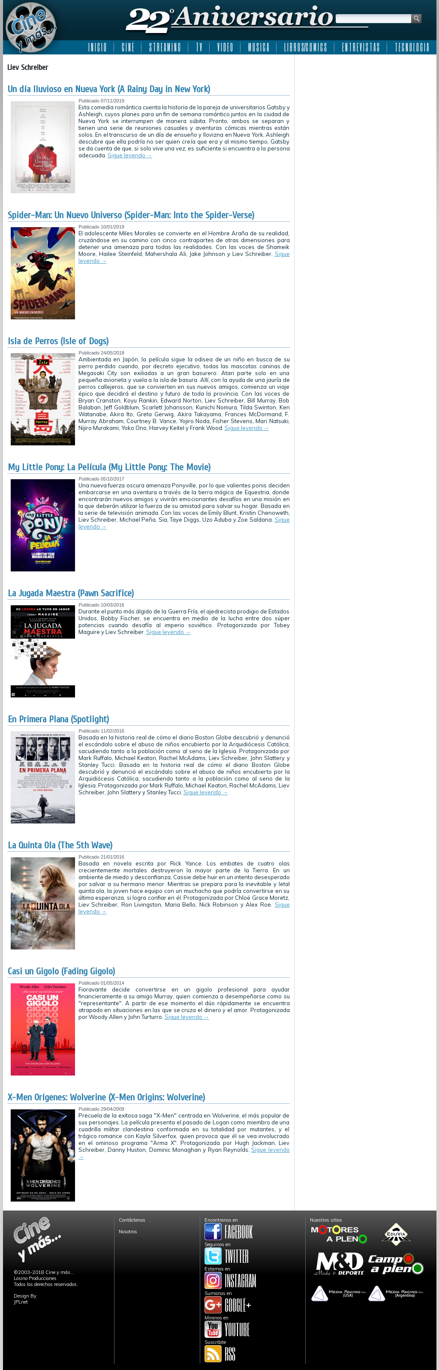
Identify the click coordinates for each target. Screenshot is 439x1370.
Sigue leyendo (130, 155)
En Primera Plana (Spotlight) (58, 719)
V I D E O (225, 47)
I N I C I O (97, 47)
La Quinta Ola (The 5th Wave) (60, 845)
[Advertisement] (365, 112)
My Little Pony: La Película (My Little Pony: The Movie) (109, 467)
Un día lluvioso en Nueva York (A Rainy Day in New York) (109, 89)
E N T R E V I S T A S (360, 47)
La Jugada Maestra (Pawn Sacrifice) (71, 593)
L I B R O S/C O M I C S (305, 47)
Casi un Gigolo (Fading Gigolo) (61, 971)
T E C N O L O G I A (412, 47)
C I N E (128, 47)
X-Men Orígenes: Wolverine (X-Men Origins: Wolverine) (106, 1097)
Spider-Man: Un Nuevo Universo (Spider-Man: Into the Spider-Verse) (131, 215)
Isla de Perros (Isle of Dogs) (58, 341)
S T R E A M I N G (164, 47)
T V (199, 47)
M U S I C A (258, 47)
